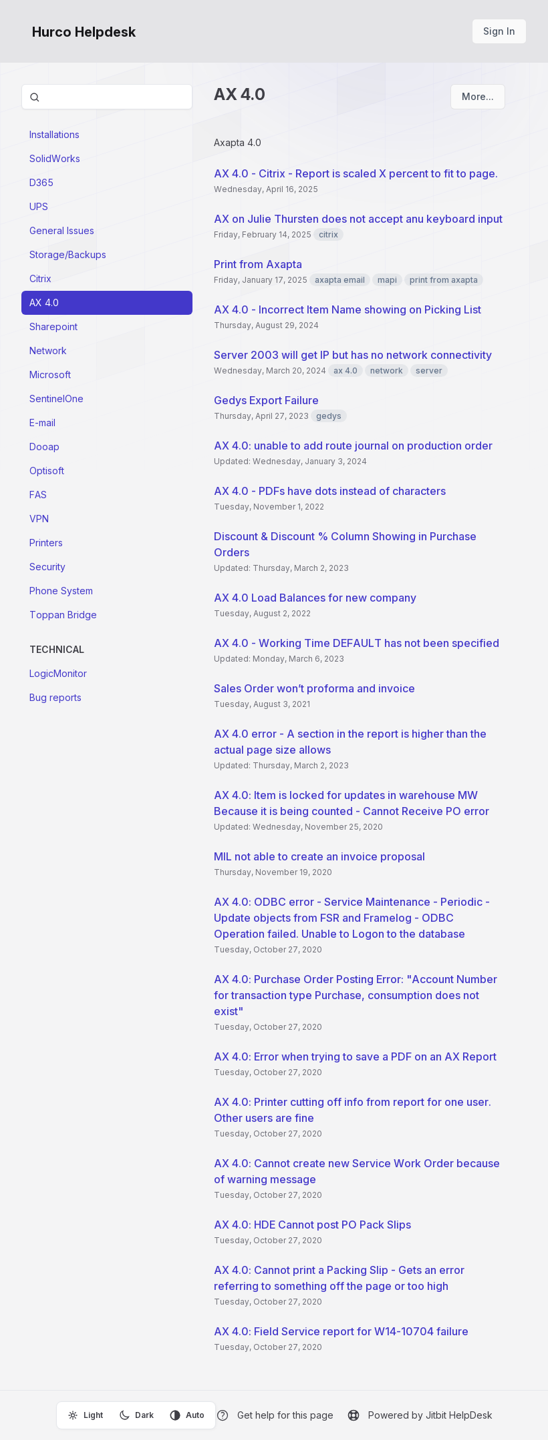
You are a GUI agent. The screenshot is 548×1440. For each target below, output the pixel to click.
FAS (38, 494)
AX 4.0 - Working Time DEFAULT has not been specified (356, 643)
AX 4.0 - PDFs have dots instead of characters (330, 491)
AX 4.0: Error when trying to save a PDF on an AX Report (355, 1056)
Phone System (61, 590)
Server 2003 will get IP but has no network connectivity (353, 355)
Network (48, 350)
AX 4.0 (44, 302)
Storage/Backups (67, 254)
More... (478, 96)
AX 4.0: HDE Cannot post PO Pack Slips (312, 1224)
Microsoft (50, 374)
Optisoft (46, 470)
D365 (41, 182)
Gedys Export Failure (266, 400)
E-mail (42, 422)
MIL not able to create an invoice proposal (319, 856)
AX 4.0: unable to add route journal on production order (353, 445)
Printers (46, 542)
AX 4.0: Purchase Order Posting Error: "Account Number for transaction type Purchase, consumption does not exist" (355, 995)
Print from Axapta (258, 264)
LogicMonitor (58, 673)
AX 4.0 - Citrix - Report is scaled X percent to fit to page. (356, 173)
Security (47, 566)
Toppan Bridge (63, 614)
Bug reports (55, 697)
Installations (54, 134)
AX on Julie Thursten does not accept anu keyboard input (358, 218)
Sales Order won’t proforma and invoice (314, 688)
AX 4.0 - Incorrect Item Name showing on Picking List (347, 309)
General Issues (61, 230)
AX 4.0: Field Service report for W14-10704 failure (341, 1331)
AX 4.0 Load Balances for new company (315, 597)
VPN (39, 518)
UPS (38, 206)
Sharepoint (53, 326)
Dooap (44, 446)
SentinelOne (56, 398)
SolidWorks (54, 158)
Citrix (40, 278)
